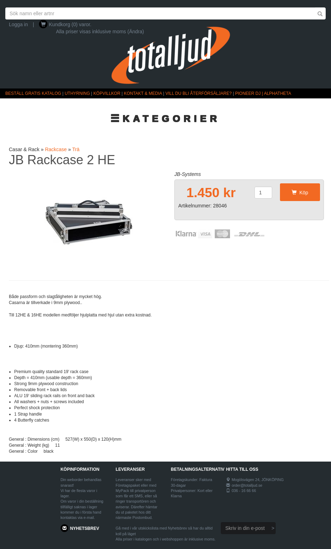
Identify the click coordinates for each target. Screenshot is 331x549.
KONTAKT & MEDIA (143, 93)
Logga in (18, 24)
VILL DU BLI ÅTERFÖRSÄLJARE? (199, 93)
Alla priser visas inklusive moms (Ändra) (100, 31)
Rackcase (56, 149)
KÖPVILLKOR (107, 93)
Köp (300, 192)
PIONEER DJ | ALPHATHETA (263, 93)
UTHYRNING (77, 93)
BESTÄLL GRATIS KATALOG (33, 93)
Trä (75, 149)
